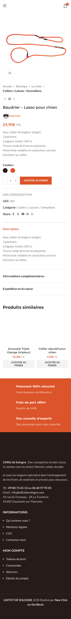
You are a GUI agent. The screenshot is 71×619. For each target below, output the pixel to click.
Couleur (8, 165)
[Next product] (14, 99)
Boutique (21, 86)
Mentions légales (16, 527)
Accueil (7, 86)
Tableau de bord (16, 559)
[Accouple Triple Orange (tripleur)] (19, 330)
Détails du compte (17, 578)
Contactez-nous (16, 539)
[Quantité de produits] (10, 181)
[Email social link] (22, 214)
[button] (19, 364)
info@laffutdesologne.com (28, 492)
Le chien (37, 86)
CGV (9, 533)
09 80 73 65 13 (18, 488)
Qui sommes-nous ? (18, 520)
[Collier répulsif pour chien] (52, 330)
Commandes (13, 565)
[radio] (5, 170)
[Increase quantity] (15, 181)
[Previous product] (5, 99)
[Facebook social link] (13, 214)
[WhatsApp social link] (32, 214)
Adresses (12, 572)
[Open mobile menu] (5, 5)
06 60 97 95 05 (41, 488)
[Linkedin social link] (27, 214)
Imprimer (12, 116)
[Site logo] (36, 5)
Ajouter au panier (36, 180)
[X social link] (18, 214)
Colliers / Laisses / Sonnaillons (22, 90)
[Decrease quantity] (5, 181)
